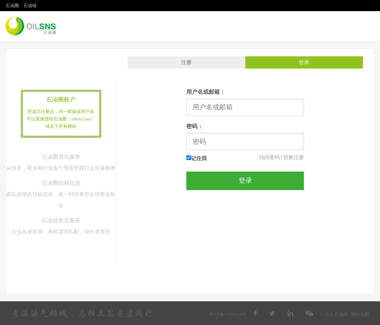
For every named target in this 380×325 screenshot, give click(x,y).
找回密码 (269, 157)
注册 (186, 62)
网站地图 (360, 314)
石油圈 (12, 5)
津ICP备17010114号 (227, 314)
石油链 (30, 5)
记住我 (196, 158)
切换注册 (293, 157)
